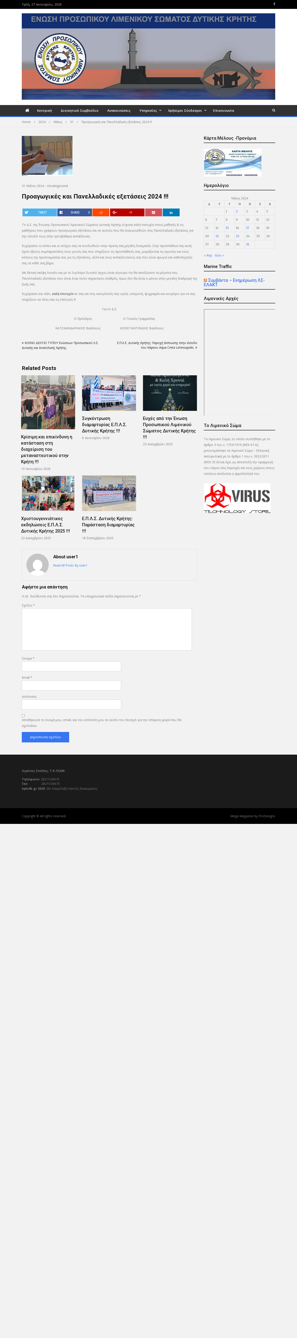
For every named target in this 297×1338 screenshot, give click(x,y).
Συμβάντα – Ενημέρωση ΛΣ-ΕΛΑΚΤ (234, 282)
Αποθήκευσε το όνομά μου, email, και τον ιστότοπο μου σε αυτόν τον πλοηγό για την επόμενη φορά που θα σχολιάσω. (101, 723)
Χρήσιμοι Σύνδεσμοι (185, 110)
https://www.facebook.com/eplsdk (274, 4)
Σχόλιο (28, 605)
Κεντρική (44, 110)
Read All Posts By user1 (70, 565)
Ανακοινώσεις (118, 110)
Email (27, 677)
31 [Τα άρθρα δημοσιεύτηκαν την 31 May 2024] (247, 244)
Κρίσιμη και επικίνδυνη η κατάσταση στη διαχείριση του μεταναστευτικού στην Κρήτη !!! (46, 449)
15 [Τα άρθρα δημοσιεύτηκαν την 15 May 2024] (227, 228)
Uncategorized (57, 186)
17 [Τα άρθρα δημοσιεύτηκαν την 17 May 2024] (247, 228)
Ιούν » (219, 255)
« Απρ (208, 255)
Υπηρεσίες (148, 110)
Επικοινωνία (223, 110)
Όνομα (28, 658)
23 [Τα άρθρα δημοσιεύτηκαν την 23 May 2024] (237, 236)
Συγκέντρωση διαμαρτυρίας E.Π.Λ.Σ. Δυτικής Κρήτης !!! (104, 424)
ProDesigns (267, 816)
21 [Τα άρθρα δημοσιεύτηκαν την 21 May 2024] (217, 236)
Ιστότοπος (29, 696)
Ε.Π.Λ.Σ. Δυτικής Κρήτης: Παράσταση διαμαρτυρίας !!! (108, 525)
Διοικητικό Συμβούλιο (79, 110)
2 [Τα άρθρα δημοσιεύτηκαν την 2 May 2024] (237, 211)
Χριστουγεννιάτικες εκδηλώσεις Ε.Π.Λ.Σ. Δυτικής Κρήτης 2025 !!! (45, 525)
